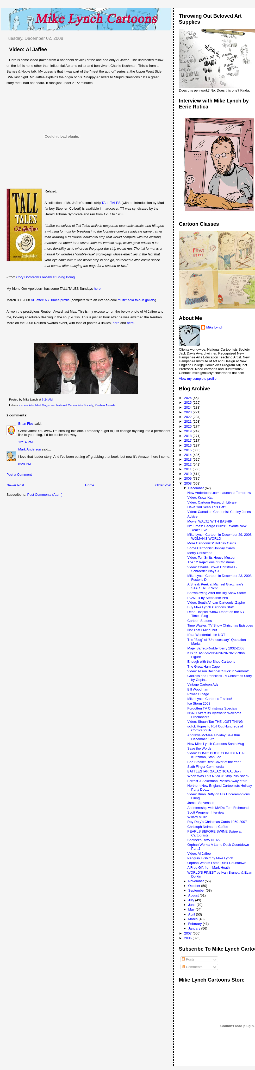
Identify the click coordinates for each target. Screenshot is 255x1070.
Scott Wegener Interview (205, 812)
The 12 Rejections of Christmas (210, 562)
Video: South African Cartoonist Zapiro (216, 602)
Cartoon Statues (199, 621)
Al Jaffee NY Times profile (50, 300)
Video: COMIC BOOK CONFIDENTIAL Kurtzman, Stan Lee (216, 755)
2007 (188, 933)
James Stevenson (200, 803)
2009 (188, 478)
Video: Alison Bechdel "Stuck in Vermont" (218, 671)
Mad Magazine (45, 405)
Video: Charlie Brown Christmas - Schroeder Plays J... (212, 569)
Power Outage (198, 694)
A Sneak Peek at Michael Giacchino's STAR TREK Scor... (215, 586)
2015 (188, 450)
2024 (188, 407)
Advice (192, 516)
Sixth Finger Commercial (205, 767)
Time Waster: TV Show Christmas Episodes (220, 625)
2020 (188, 426)
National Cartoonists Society (74, 405)
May (192, 909)
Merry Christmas (199, 553)
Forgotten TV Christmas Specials (212, 708)
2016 (188, 445)
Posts (188, 959)
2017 (188, 440)
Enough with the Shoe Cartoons (211, 661)
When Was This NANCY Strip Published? (218, 776)
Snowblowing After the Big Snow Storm (216, 593)
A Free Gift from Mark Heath (208, 867)
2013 (188, 459)
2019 (188, 431)
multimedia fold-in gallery (136, 300)
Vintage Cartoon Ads (202, 684)
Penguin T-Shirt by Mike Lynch (210, 858)
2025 (188, 402)
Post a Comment (19, 474)
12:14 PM (25, 442)
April (192, 914)
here (97, 289)
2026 (188, 398)
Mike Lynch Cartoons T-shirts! (209, 699)
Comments (192, 967)
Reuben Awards (105, 405)
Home (89, 485)
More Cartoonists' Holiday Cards (211, 543)
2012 (188, 464)
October (194, 886)
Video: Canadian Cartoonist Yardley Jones (219, 512)
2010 (188, 474)
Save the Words (199, 748)
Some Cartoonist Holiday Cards (211, 548)
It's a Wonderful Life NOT (206, 635)
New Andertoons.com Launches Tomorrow (219, 493)
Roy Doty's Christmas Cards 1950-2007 (217, 822)
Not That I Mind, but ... (204, 630)
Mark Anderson (29, 449)
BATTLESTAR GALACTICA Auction (214, 771)
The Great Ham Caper (204, 666)
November (196, 881)
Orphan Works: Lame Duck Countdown (216, 863)
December (196, 488)
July (191, 900)
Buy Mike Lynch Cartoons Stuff (210, 607)
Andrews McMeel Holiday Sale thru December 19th (213, 737)
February (195, 924)
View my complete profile (197, 379)
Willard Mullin (197, 817)
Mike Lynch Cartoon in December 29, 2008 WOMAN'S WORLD (219, 536)
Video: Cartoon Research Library (212, 502)
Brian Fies (26, 424)
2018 (188, 436)
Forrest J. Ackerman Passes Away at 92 (217, 781)
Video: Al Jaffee (28, 49)
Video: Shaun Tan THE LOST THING (215, 722)
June (192, 905)
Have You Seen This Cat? (206, 507)
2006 (188, 938)
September (197, 890)
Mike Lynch (214, 327)
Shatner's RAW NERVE (205, 840)
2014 (188, 455)
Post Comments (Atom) (45, 495)
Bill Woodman (197, 689)
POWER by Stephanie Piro (207, 598)
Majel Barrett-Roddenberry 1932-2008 (215, 648)
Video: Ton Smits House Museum (212, 557)
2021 (188, 421)
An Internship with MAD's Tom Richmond (217, 808)
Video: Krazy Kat (200, 497)
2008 (188, 483)
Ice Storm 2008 (198, 703)
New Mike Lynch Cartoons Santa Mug (215, 744)
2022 (188, 417)
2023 (188, 412)
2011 (188, 469)
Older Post (163, 485)
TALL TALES (111, 203)
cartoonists (27, 405)
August (194, 895)
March (193, 919)
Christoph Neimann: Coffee (207, 827)
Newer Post (15, 485)
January (194, 928)
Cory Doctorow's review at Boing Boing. (46, 277)
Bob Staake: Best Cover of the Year (214, 762)
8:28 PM (24, 464)
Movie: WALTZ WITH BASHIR (209, 521)
